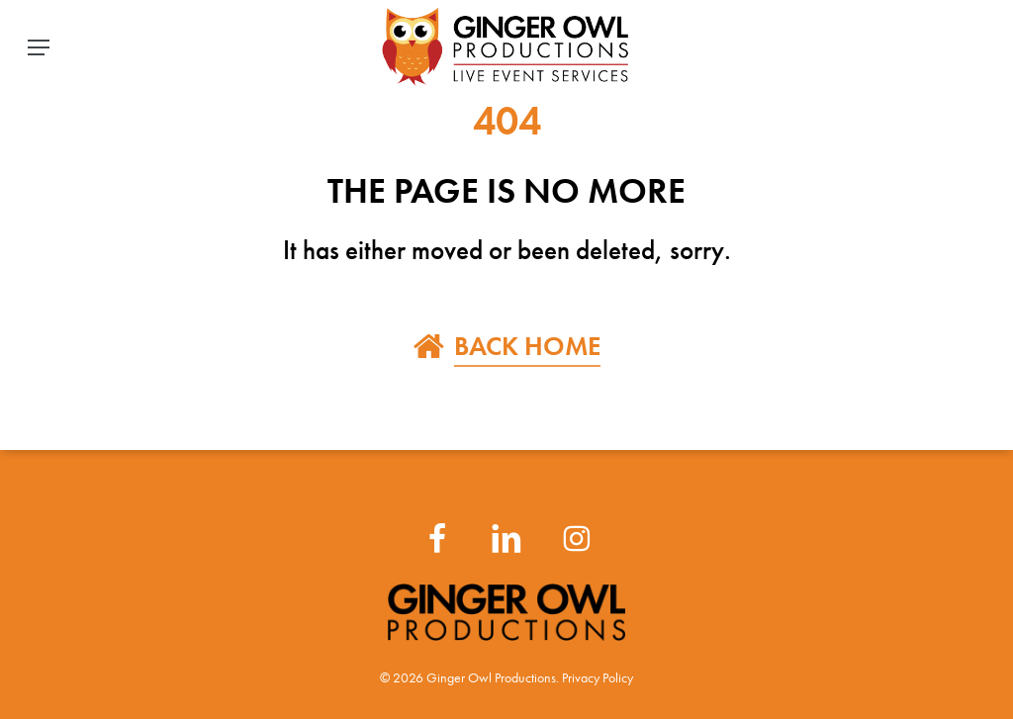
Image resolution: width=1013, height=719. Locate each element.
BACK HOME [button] (527, 345)
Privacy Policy (597, 678)
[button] (38, 47)
